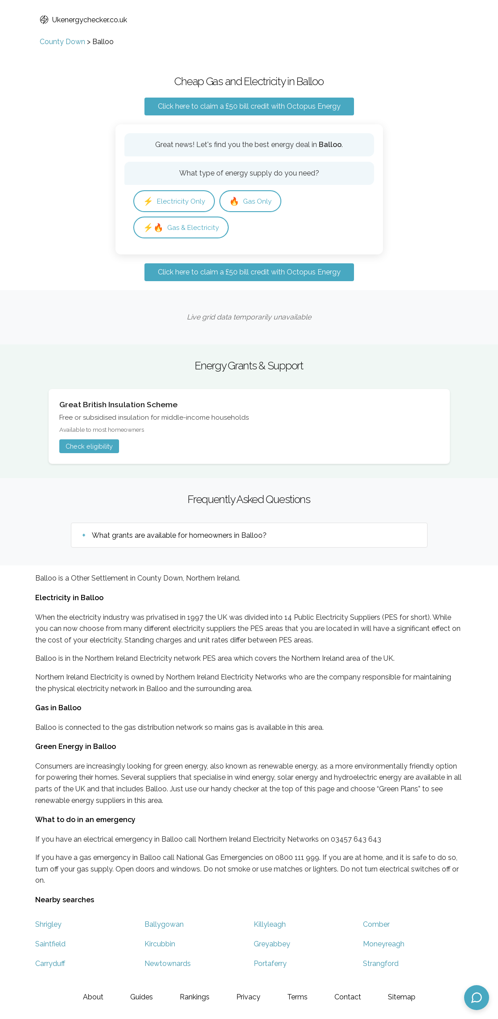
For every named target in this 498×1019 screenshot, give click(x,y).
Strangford (381, 963)
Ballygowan (164, 924)
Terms (297, 997)
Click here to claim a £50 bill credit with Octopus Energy (249, 106)
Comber (376, 924)
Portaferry (270, 963)
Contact (347, 997)
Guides (141, 997)
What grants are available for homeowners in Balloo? (179, 535)
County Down (62, 41)
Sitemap (402, 997)
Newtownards (167, 963)
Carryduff (50, 963)
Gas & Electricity (181, 227)
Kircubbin (159, 944)
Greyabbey (272, 944)
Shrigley (48, 924)
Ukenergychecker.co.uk (83, 20)
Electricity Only (174, 201)
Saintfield (50, 944)
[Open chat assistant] (476, 997)
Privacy (248, 997)
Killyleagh (270, 924)
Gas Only (250, 201)
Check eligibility (89, 446)
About (93, 997)
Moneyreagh (383, 944)
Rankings (195, 997)
